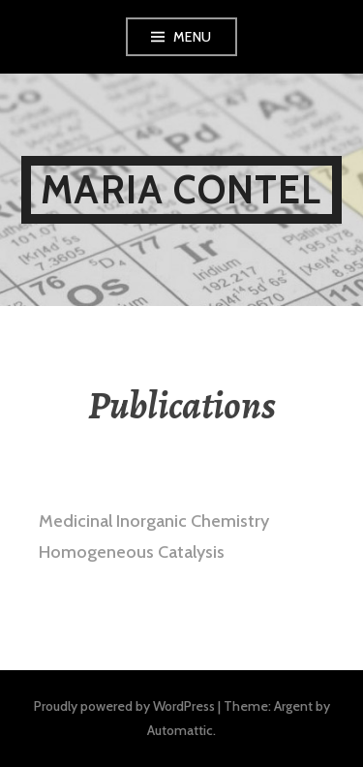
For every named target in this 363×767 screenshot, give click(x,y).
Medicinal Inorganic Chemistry (154, 521)
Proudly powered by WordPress (124, 706)
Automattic (180, 730)
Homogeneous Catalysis (132, 552)
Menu (192, 37)
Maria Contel (181, 189)
